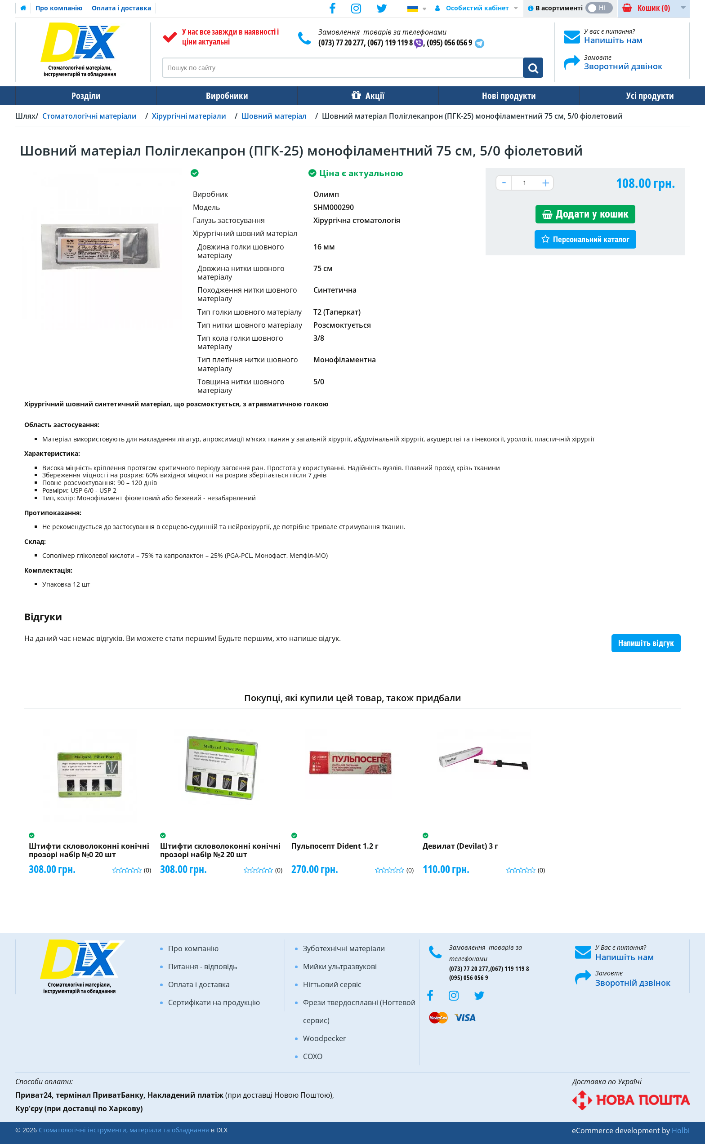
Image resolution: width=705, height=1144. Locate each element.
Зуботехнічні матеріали (344, 948)
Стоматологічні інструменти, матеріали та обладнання (124, 1130)
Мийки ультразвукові (340, 966)
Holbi (681, 1130)
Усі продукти (623, 95)
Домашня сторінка (23, 8)
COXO (312, 1056)
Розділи (83, 95)
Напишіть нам (613, 40)
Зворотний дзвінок (623, 66)
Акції (359, 95)
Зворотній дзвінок (632, 983)
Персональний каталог (591, 239)
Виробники (218, 95)
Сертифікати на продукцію (214, 1002)
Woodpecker (324, 1038)
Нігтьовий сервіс (332, 984)
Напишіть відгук (646, 643)
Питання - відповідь (202, 966)
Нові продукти (488, 95)
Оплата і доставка (121, 8)
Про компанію (59, 8)
